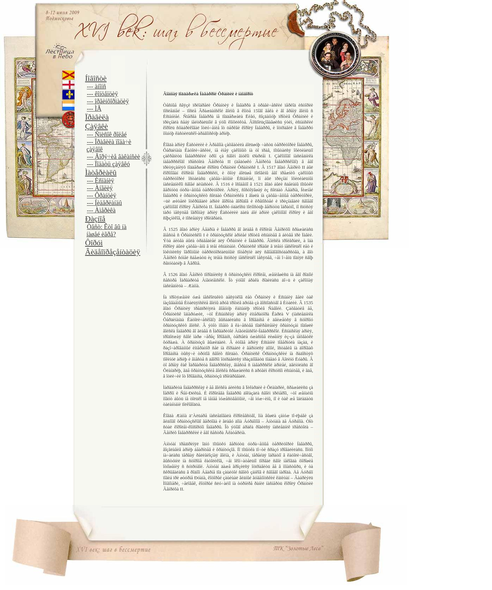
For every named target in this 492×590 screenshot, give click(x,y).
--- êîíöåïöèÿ (102, 93)
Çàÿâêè (96, 126)
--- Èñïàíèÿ (100, 180)
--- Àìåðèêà (101, 210)
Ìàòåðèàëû (100, 172)
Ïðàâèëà (97, 117)
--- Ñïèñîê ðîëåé (107, 134)
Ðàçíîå (95, 218)
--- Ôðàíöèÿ (101, 195)
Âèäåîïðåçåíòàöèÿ (112, 251)
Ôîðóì (94, 242)
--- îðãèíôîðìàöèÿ (108, 101)
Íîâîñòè (96, 78)
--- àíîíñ (96, 86)
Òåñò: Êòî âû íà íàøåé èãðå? (106, 230)
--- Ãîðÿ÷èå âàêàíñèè (113, 156)
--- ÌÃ (94, 108)
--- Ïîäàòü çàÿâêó (108, 164)
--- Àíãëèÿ (100, 188)
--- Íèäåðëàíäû (104, 202)
